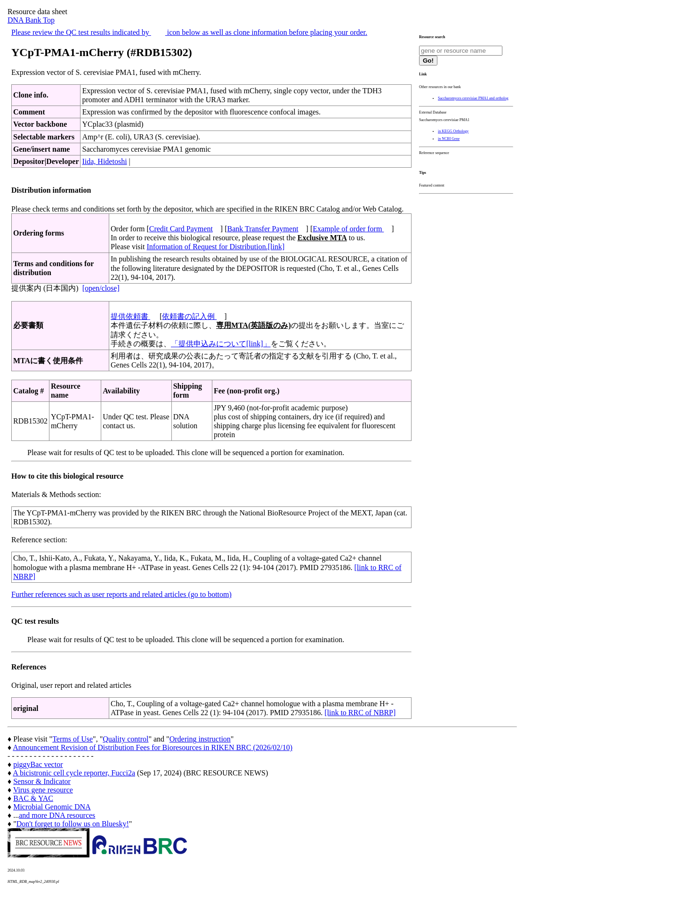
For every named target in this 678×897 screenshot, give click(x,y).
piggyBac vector (38, 764)
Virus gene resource (43, 790)
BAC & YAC (33, 798)
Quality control (125, 739)
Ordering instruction (200, 739)
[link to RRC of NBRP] (360, 713)
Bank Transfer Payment (263, 229)
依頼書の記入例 (189, 316)
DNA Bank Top (31, 20)
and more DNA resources (57, 815)
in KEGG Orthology (453, 131)
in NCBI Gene (449, 139)
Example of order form (348, 229)
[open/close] (101, 288)
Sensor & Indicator (42, 781)
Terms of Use (72, 739)
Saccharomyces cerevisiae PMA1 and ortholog (473, 98)
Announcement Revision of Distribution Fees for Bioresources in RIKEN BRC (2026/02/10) (152, 747)
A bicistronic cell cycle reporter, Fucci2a (74, 773)
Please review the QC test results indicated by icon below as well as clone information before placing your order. (189, 32)
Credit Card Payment (181, 229)
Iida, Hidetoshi (104, 161)
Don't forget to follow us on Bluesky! (72, 824)
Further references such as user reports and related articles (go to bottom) (121, 594)
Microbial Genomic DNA (51, 807)
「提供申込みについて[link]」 (221, 344)
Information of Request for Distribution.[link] (215, 247)
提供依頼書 (130, 316)
